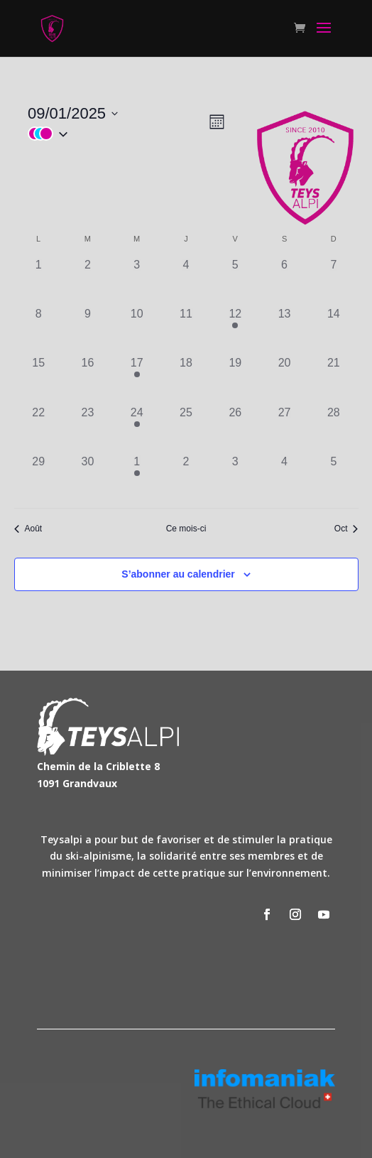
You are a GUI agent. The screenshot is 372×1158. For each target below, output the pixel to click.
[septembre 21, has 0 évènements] (333, 379)
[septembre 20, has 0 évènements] (284, 379)
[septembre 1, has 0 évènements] (38, 280)
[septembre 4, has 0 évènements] (185, 280)
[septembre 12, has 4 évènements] (235, 330)
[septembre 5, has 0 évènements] (235, 280)
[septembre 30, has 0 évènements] (87, 477)
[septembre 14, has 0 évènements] (333, 330)
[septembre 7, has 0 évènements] (333, 280)
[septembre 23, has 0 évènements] (87, 428)
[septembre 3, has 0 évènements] (136, 280)
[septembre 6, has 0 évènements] (284, 280)
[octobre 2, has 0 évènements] (185, 477)
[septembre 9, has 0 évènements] (87, 330)
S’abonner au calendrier (178, 574)
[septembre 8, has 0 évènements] (38, 330)
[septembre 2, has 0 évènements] (87, 280)
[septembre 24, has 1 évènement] (136, 428)
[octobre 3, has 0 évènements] (235, 477)
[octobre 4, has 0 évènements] (284, 477)
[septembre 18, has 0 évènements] (185, 379)
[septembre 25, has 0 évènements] (185, 428)
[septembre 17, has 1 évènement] (136, 379)
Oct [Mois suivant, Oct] (346, 529)
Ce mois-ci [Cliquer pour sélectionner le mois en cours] (186, 529)
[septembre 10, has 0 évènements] (136, 330)
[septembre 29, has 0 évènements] (38, 477)
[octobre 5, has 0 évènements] (333, 477)
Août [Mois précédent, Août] (28, 529)
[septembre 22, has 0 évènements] (38, 428)
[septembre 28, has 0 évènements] (333, 428)
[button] (117, 133)
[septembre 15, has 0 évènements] (38, 379)
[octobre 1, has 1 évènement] (136, 477)
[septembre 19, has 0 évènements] (235, 379)
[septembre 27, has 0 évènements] (284, 428)
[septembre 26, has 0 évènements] (235, 428)
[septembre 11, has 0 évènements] (185, 330)
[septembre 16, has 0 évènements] (87, 379)
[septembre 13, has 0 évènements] (284, 330)
